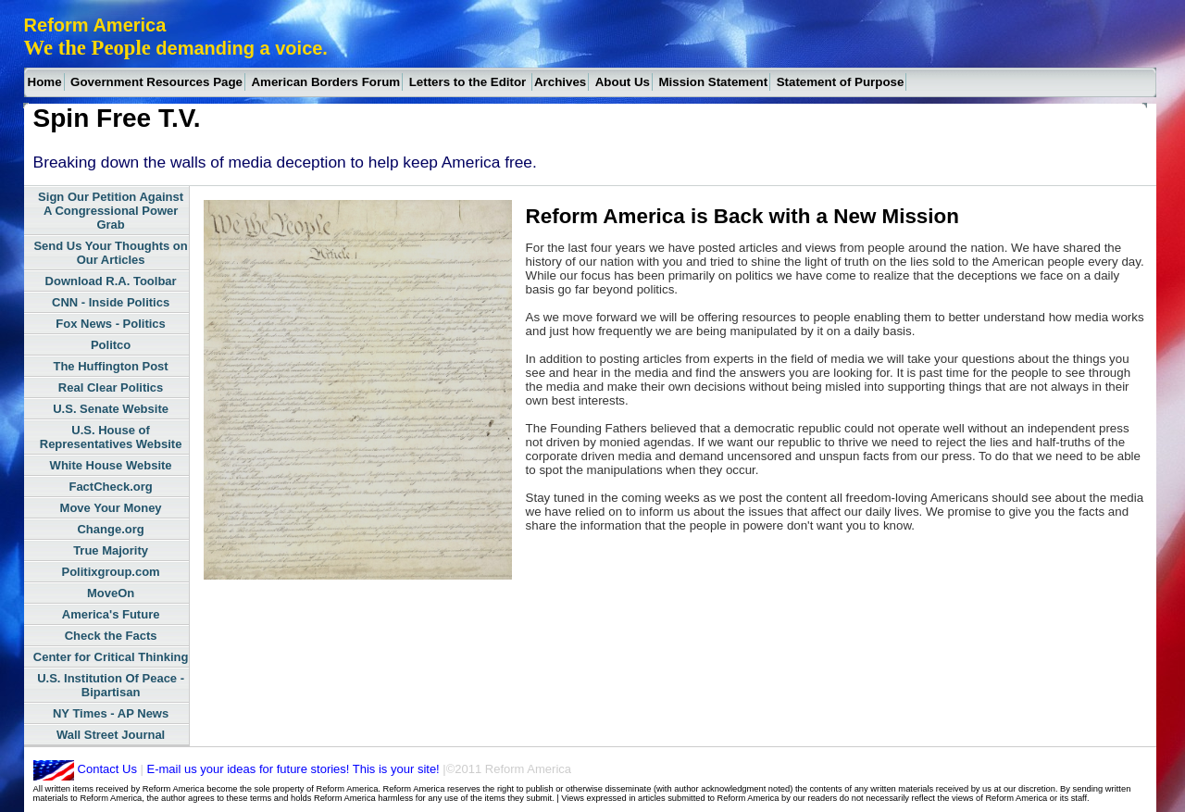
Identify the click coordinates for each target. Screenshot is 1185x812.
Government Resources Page (156, 82)
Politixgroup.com (111, 572)
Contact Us (107, 769)
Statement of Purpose (840, 82)
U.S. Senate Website (110, 409)
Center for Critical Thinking (111, 657)
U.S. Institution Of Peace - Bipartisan (110, 685)
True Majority (110, 550)
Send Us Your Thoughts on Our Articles (110, 253)
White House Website (111, 465)
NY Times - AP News (110, 713)
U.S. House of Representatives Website (111, 437)
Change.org (110, 529)
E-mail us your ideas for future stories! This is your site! (291, 769)
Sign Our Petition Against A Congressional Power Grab (110, 210)
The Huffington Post (110, 366)
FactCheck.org (110, 486)
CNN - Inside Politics (110, 302)
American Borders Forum (325, 82)
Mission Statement (712, 82)
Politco (111, 345)
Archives (560, 82)
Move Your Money (111, 508)
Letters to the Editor (469, 82)
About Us (622, 82)
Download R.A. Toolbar (111, 281)
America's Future (111, 614)
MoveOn (110, 593)
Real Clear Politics (110, 387)
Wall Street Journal (110, 735)
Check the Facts (111, 636)
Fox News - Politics (110, 324)
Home (45, 82)
